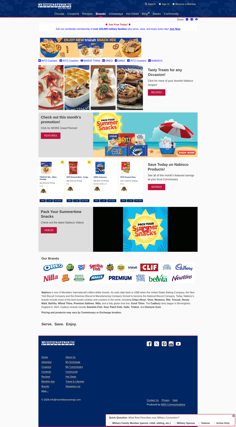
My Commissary (74, 367)
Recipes (87, 13)
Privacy (166, 400)
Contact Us (153, 400)
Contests (46, 372)
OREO (107, 60)
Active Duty (221, 423)
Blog (146, 13)
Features (50, 135)
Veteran (204, 423)
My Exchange (73, 362)
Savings (156, 187)
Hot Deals (132, 13)
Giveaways (116, 13)
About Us (71, 357)
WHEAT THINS (90, 60)
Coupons (73, 13)
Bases (157, 13)
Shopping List (73, 386)
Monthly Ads (48, 381)
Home (44, 357)
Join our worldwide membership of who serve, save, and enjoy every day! (118, 26)
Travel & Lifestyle (75, 381)
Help (175, 400)
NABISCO (155, 60)
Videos (48, 230)
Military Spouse (184, 423)
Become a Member (184, 4)
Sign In (164, 4)
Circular (59, 13)
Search (150, 4)
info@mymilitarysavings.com (65, 399)
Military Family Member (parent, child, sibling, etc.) (140, 423)
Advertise (46, 362)
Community (171, 13)
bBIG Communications (173, 404)
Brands (101, 13)
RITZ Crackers (47, 60)
